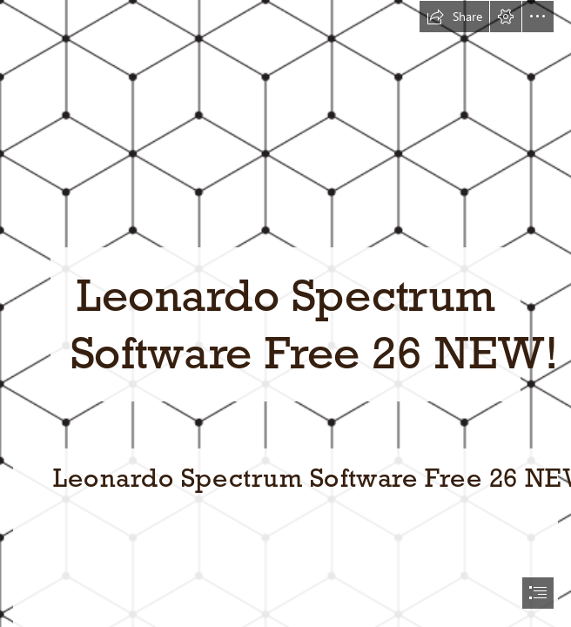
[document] (285, 313)
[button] (454, 16)
